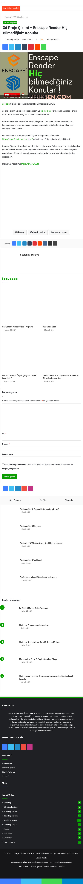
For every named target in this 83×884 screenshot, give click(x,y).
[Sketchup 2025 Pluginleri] (10, 531)
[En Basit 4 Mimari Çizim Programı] (9, 613)
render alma (46, 111)
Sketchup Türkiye (12, 39)
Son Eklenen (15, 499)
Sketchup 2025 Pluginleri (30, 525)
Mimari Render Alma (19, 861)
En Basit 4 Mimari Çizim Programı (33, 607)
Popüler (42, 499)
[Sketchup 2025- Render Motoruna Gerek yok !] (10, 514)
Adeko (6, 828)
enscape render (59, 232)
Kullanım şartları (9, 766)
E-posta (6, 443)
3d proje (20, 232)
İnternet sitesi (7, 453)
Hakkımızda (7, 762)
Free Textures (9, 841)
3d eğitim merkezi (71, 852)
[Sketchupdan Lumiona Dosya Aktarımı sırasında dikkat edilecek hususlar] (9, 681)
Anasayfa (7, 17)
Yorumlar (69, 499)
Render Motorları (10, 819)
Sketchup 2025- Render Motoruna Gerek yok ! (39, 508)
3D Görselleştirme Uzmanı (38, 861)
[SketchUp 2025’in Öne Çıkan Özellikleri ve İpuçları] (10, 548)
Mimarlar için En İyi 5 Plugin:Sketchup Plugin (38, 658)
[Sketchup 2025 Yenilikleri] (10, 565)
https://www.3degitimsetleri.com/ (17, 139)
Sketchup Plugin (10, 823)
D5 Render (8, 832)
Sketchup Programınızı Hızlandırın (33, 624)
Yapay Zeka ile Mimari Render (60, 861)
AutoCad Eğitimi (49, 326)
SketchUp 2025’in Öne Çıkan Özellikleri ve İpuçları (41, 542)
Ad (4, 433)
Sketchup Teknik (10, 810)
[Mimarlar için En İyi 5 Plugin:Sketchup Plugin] (9, 664)
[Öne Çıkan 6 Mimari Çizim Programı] (21, 304)
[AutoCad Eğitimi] (62, 304)
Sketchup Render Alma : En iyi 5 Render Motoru (39, 641)
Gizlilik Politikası (8, 771)
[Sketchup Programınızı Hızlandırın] (9, 630)
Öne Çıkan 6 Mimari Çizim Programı (17, 326)
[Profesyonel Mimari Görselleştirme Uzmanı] (10, 582)
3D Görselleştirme (21, 17)
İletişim (5, 775)
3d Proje (6, 104)
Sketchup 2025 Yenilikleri (31, 559)
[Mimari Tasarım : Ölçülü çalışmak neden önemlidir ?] (21, 352)
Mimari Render (41, 857)
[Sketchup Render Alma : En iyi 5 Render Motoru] (9, 647)
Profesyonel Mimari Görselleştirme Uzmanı (38, 576)
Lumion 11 (8, 837)
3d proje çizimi (38, 232)
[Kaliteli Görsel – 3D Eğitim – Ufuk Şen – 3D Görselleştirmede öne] (62, 352)
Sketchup (7, 801)
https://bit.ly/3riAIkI (30, 164)
